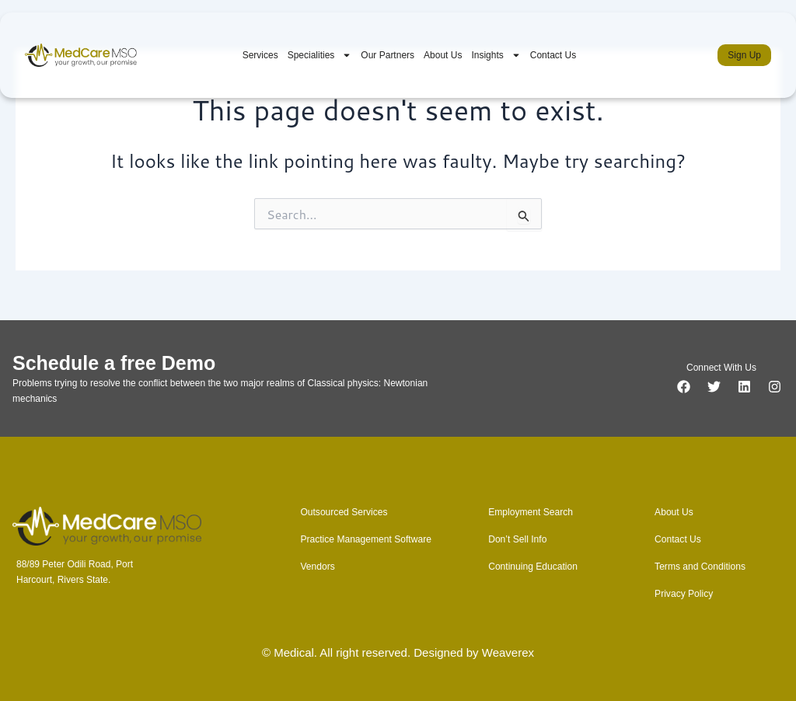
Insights (495, 55)
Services (260, 55)
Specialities (320, 55)
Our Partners (387, 55)
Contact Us (553, 55)
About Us (443, 55)
